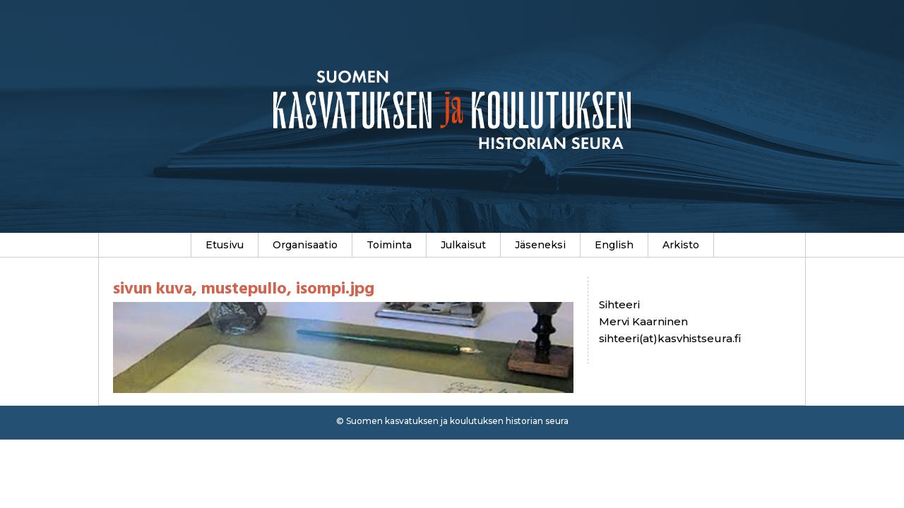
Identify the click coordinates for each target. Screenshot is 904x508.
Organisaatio (305, 244)
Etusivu (225, 244)
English (614, 244)
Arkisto (680, 244)
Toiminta (389, 244)
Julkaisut (463, 244)
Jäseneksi (540, 244)
